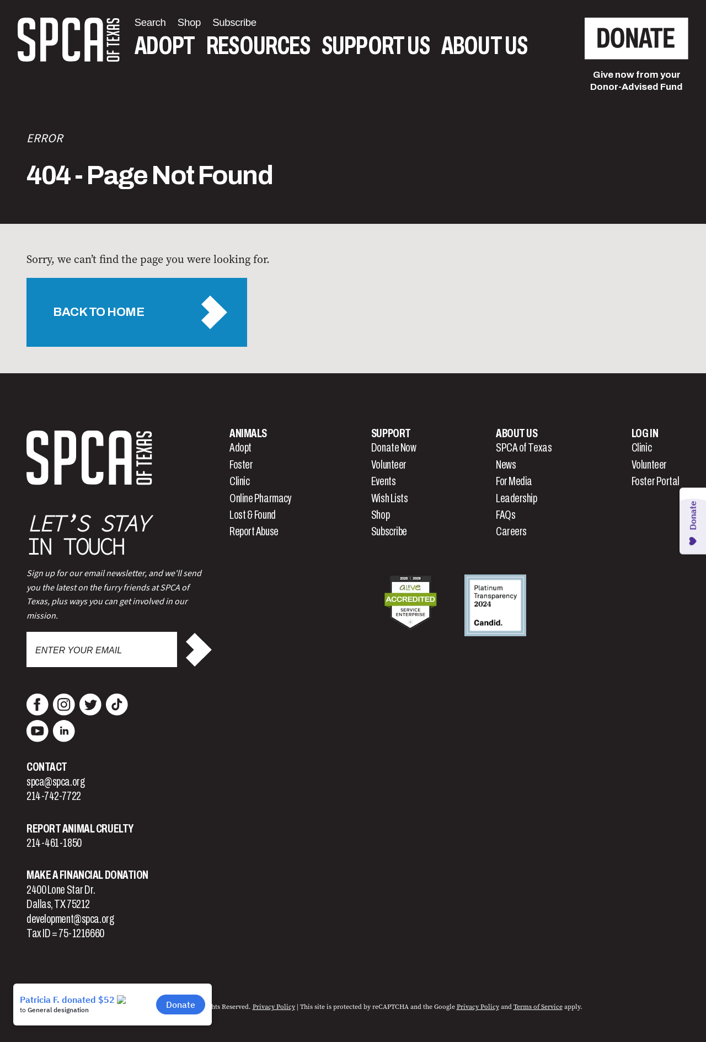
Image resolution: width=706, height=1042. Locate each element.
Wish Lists (389, 498)
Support (391, 433)
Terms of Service (538, 1006)
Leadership (516, 498)
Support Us (376, 46)
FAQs (505, 515)
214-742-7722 (53, 796)
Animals (248, 433)
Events (383, 481)
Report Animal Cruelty (79, 828)
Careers (511, 531)
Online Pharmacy (260, 498)
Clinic (239, 481)
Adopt (165, 46)
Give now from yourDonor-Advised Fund (636, 80)
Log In (645, 433)
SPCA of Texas (524, 447)
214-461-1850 (54, 843)
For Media (514, 481)
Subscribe (389, 531)
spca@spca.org (55, 781)
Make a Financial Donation (87, 875)
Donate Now (393, 447)
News (506, 464)
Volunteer (389, 464)
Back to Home (98, 312)
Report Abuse (254, 531)
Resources (258, 46)
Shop (380, 515)
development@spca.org (70, 919)
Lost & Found (252, 515)
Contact (46, 767)
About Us (484, 46)
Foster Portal (656, 481)
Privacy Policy (274, 1006)
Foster (241, 464)
